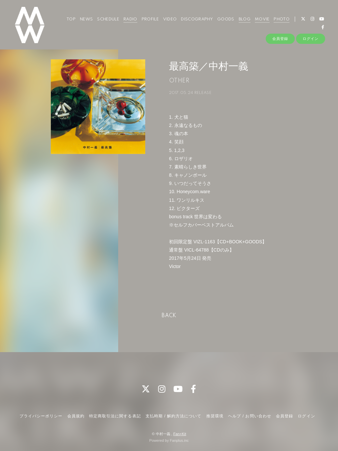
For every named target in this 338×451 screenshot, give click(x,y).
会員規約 (75, 416)
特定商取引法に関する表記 (115, 416)
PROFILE (150, 19)
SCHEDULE (108, 19)
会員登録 (280, 39)
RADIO (130, 19)
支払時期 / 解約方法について (174, 416)
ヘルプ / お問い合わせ (249, 416)
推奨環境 (214, 416)
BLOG (245, 19)
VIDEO (170, 19)
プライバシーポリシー (40, 416)
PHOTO (281, 19)
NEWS (86, 19)
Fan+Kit (179, 434)
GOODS (225, 19)
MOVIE (262, 19)
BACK (169, 315)
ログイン (311, 39)
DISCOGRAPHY (197, 19)
